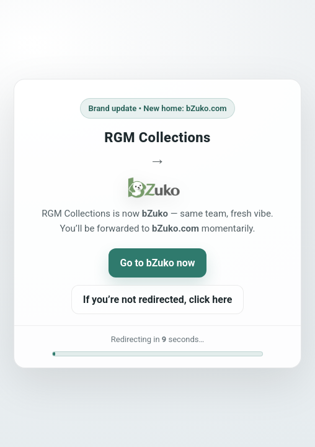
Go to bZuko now (157, 263)
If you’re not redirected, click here (158, 299)
